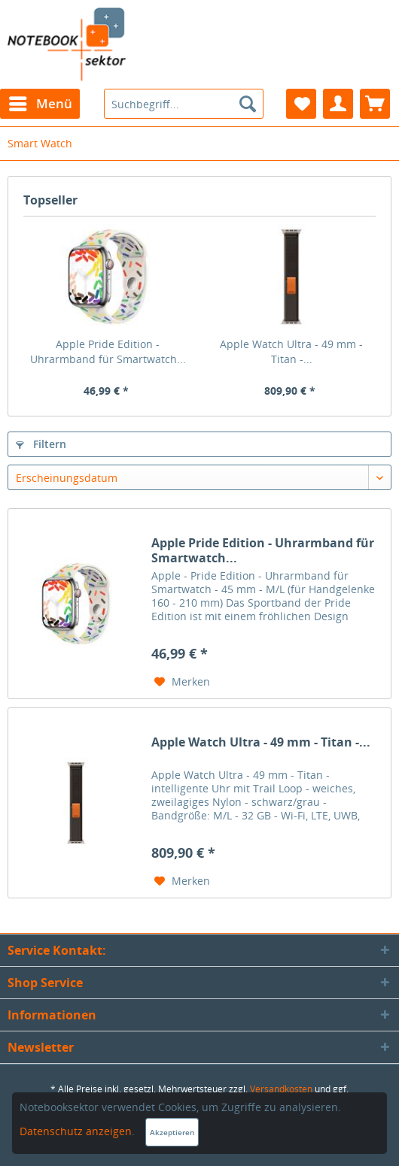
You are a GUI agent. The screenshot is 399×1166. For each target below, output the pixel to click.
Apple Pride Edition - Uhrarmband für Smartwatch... (108, 351)
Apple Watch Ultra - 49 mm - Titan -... (291, 351)
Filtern (41, 444)
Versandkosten (281, 1089)
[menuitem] (40, 104)
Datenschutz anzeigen (76, 1131)
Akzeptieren (172, 1132)
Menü (40, 102)
